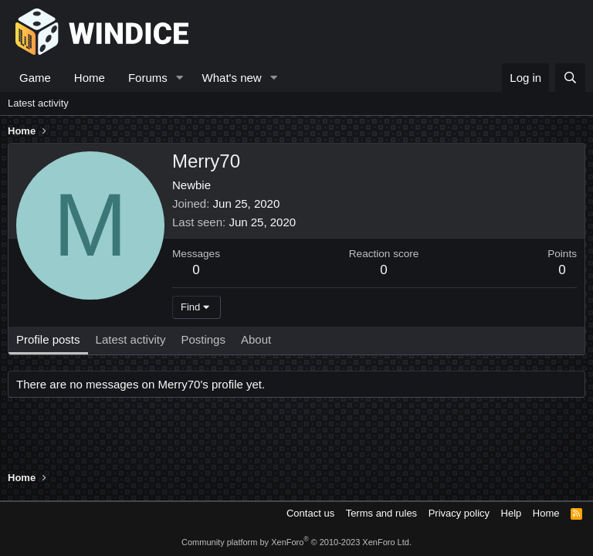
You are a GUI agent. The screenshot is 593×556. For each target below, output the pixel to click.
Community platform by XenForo (296, 542)
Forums (148, 77)
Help (511, 513)
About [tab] (256, 339)
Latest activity (38, 103)
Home (89, 77)
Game (35, 77)
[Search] (570, 77)
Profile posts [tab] (48, 339)
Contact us (310, 513)
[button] (180, 77)
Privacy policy (459, 513)
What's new (232, 77)
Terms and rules (381, 513)
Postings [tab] (203, 339)
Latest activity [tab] (131, 339)
